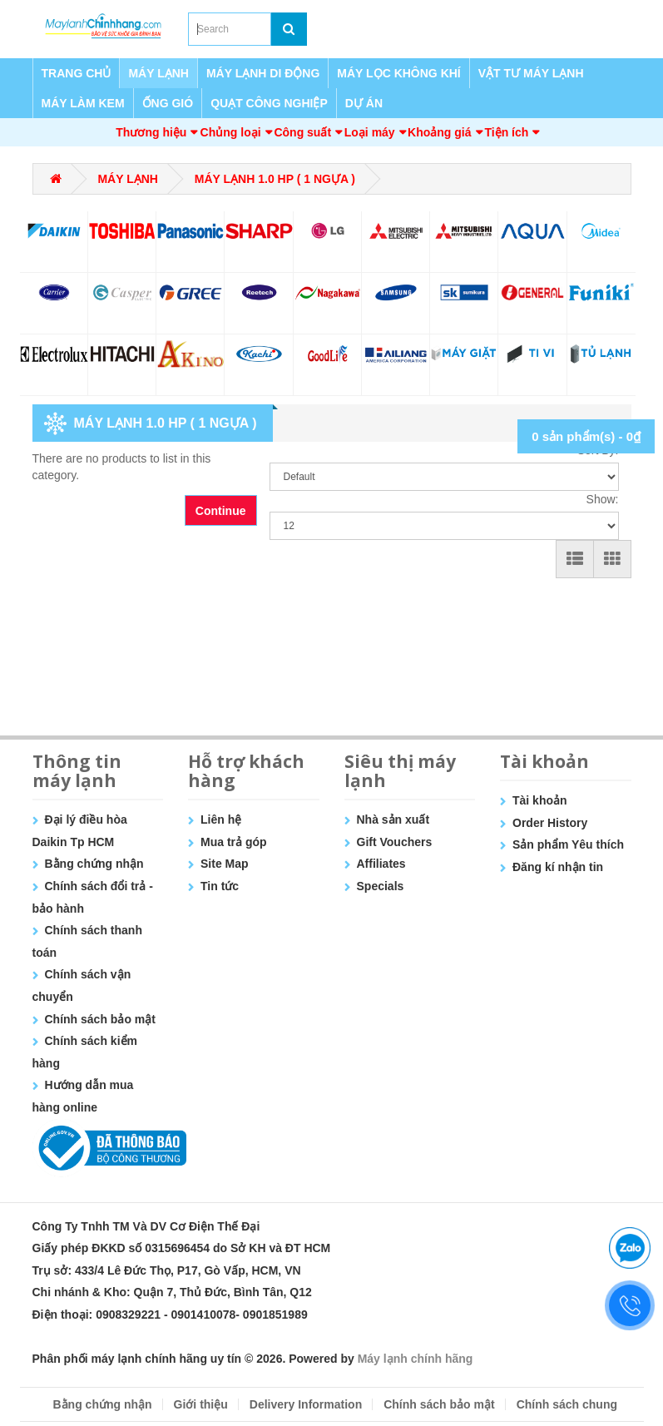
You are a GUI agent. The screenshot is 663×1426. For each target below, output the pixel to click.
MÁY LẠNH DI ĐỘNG (262, 73)
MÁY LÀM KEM (83, 103)
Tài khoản (539, 800)
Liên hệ (220, 819)
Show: (602, 499)
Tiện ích (506, 132)
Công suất (302, 132)
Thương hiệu (151, 132)
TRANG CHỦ (76, 73)
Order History (549, 822)
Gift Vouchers (395, 842)
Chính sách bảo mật (100, 1019)
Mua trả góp (233, 842)
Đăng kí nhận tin (557, 867)
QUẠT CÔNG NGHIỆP (269, 103)
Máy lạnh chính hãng (415, 1358)
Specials (380, 886)
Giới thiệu (201, 1404)
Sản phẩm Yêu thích (568, 844)
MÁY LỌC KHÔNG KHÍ (398, 73)
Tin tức (219, 886)
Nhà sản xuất (393, 819)
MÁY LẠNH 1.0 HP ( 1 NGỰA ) (275, 179)
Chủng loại (230, 132)
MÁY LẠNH (158, 73)
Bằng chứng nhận (94, 863)
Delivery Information (306, 1404)
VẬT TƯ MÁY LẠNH (531, 73)
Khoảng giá (439, 132)
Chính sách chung (567, 1404)
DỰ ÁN (364, 103)
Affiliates (381, 863)
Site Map (224, 863)
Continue (220, 510)
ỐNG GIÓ (168, 103)
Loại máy (369, 132)
